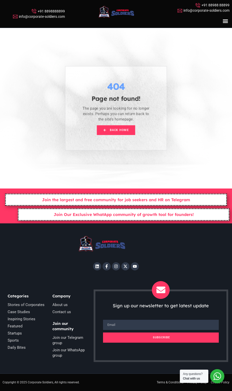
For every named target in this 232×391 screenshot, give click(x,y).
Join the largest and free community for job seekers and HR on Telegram (116, 199)
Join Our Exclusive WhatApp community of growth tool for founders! (124, 214)
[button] (225, 21)
